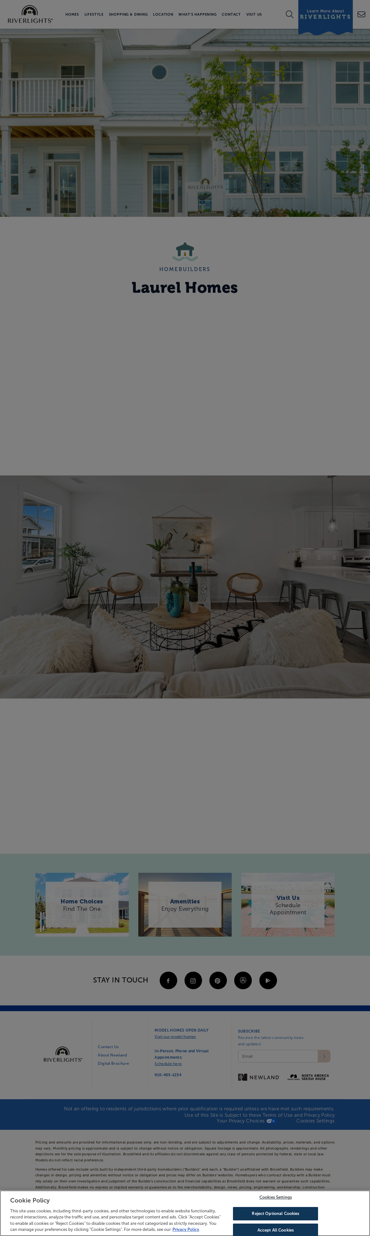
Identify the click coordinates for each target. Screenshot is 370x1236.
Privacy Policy (185, 1231)
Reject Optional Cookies (275, 1215)
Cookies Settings (275, 1198)
